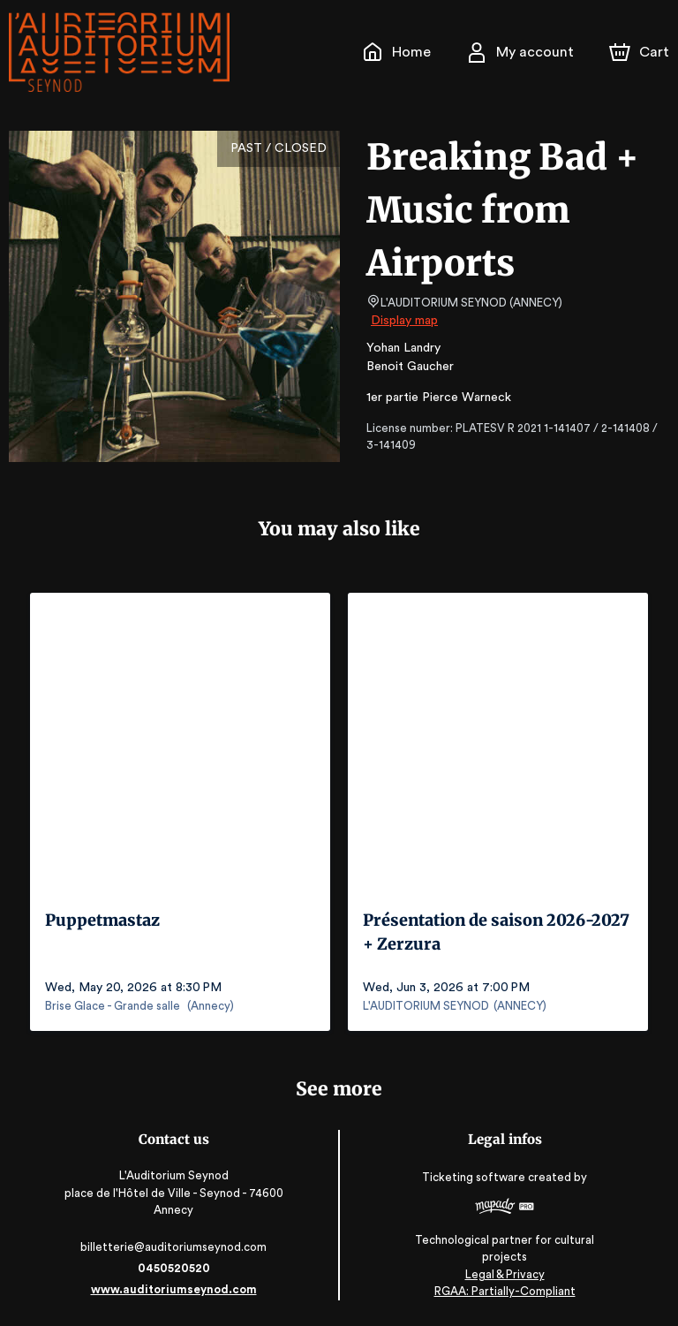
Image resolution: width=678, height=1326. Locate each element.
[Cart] (641, 52)
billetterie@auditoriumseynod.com (173, 1246)
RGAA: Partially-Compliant (504, 1290)
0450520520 (173, 1267)
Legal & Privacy (504, 1273)
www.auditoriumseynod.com (173, 1288)
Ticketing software (476, 1182)
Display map (405, 321)
